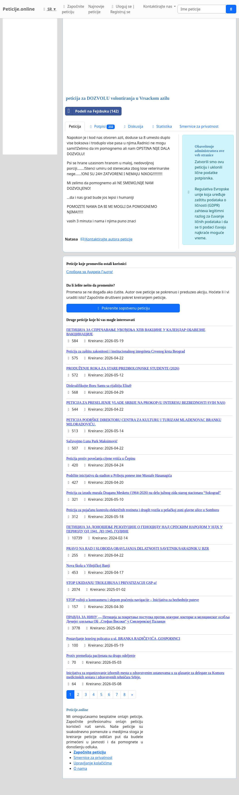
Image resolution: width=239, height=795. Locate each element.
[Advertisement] (149, 57)
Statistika (161, 126)
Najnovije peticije (96, 9)
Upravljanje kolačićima (93, 763)
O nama (80, 768)
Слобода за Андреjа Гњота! (89, 272)
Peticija (75, 126)
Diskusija (132, 126)
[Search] (202, 9)
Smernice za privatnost (199, 126)
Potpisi (102, 126)
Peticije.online (19, 9)
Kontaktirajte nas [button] (158, 6)
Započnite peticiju (73, 9)
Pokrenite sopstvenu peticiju (123, 308)
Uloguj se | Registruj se (122, 9)
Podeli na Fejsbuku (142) (92, 111)
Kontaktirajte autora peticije (107, 239)
